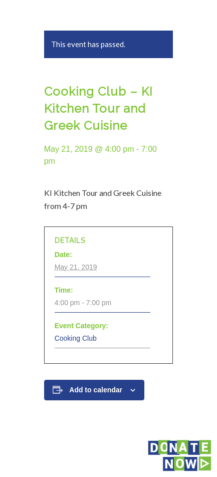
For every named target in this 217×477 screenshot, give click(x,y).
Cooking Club (76, 338)
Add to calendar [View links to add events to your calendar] (95, 390)
